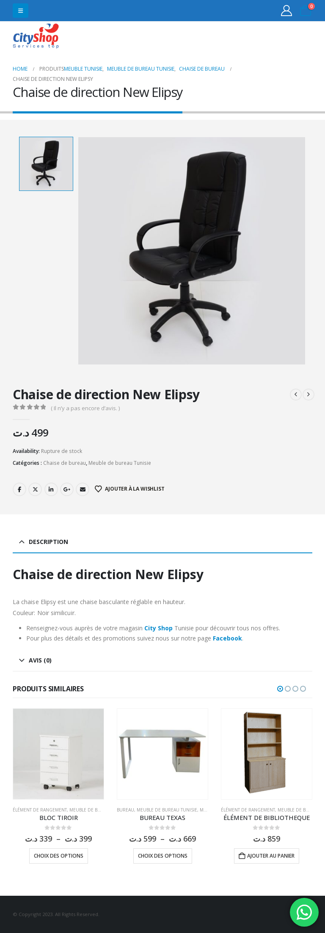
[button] (20, 10)
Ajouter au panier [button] (271, 855)
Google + (67, 489)
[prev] (296, 394)
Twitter (35, 489)
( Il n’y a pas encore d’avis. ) (85, 408)
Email (82, 489)
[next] (308, 394)
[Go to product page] (58, 754)
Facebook (19, 489)
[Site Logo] (36, 37)
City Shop (158, 628)
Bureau (125, 810)
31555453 (279, 37)
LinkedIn (51, 489)
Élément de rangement (40, 810)
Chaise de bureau (64, 462)
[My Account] (286, 10)
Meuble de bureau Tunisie (119, 462)
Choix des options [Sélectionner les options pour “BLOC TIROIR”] (58, 855)
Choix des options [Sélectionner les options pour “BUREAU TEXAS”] (162, 855)
